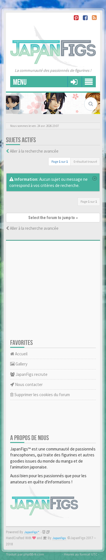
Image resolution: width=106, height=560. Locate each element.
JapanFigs (59, 538)
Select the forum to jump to (53, 217)
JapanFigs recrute (28, 374)
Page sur (59, 161)
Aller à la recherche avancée (34, 151)
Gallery (18, 364)
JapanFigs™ (31, 532)
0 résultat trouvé (85, 161)
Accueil (18, 353)
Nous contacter (26, 384)
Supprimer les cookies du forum (40, 394)
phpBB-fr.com (33, 554)
